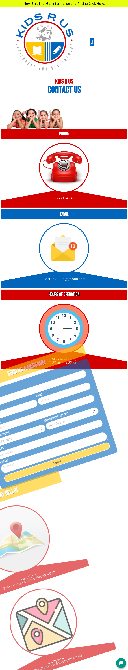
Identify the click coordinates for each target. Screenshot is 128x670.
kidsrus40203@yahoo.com (64, 276)
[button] (92, 42)
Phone (25, 391)
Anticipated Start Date (45, 410)
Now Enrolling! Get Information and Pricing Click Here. (64, 3)
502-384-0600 (64, 196)
